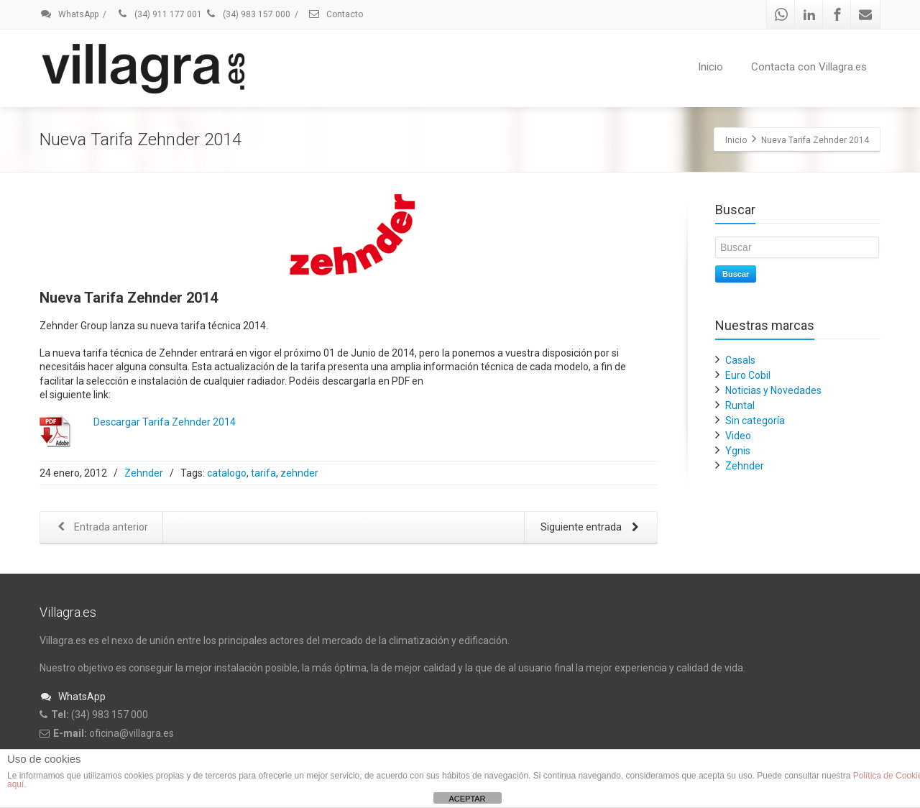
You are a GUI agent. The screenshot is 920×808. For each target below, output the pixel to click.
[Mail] (865, 14)
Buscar (735, 274)
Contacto (335, 14)
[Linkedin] (809, 14)
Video (738, 435)
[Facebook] (837, 14)
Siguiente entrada (592, 528)
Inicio (710, 66)
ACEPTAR (466, 798)
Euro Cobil (747, 375)
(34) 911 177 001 (159, 14)
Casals (740, 360)
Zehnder (143, 473)
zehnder (299, 473)
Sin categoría (755, 420)
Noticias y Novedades (773, 390)
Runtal (740, 405)
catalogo (227, 473)
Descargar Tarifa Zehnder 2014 (164, 422)
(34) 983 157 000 (247, 14)
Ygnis (737, 450)
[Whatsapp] (781, 14)
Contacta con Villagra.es (809, 66)
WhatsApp (69, 14)
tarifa (263, 473)
